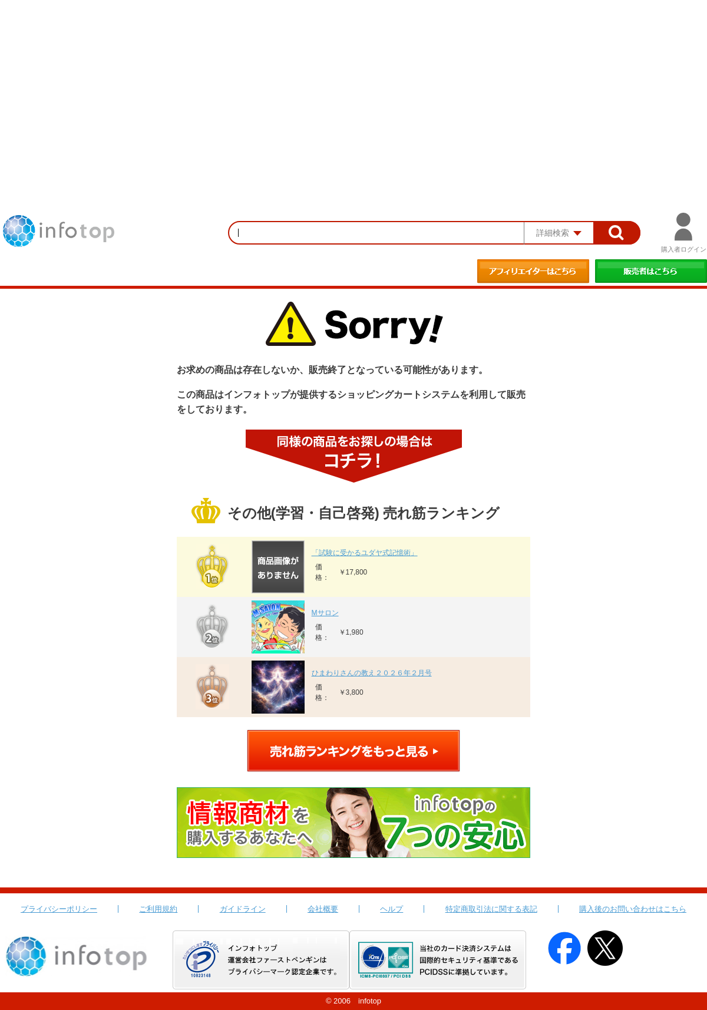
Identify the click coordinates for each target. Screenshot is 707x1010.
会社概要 (323, 909)
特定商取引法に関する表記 (491, 909)
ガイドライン (243, 909)
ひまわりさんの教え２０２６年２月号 (372, 673)
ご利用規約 (158, 909)
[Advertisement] (353, 88)
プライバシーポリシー (59, 909)
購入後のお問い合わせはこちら (632, 909)
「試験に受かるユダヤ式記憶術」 (365, 553)
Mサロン (325, 613)
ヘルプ (391, 909)
